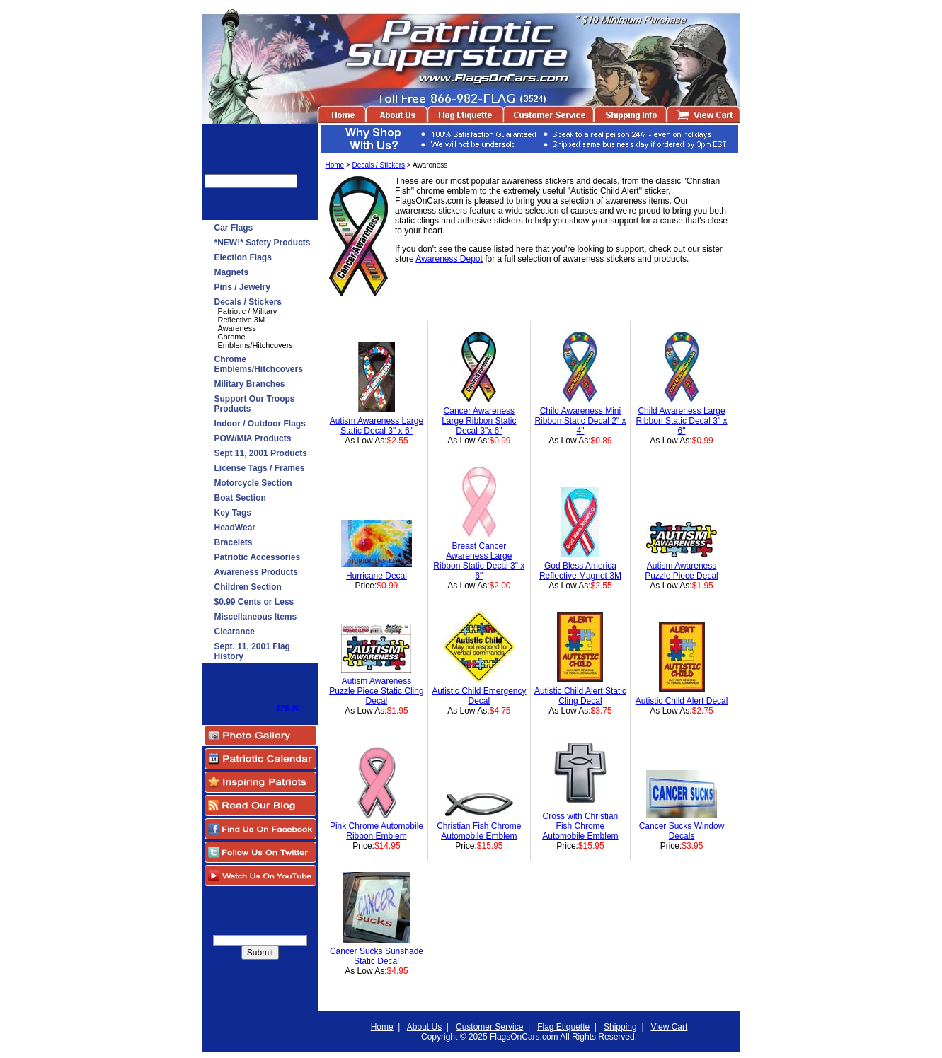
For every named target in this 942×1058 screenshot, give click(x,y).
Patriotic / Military (247, 311)
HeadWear (234, 528)
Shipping (620, 1027)
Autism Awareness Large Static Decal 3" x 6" (377, 426)
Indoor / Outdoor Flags (260, 424)
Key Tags (232, 513)
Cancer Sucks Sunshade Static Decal (376, 956)
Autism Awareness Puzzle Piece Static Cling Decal (376, 691)
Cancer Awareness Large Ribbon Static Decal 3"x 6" (479, 421)
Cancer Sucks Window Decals (682, 831)
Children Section (248, 587)
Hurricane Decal (376, 576)
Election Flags (243, 257)
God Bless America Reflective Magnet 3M (580, 571)
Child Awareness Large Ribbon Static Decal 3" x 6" (682, 421)
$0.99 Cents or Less (254, 602)
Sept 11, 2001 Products (260, 453)
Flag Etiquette (563, 1027)
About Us (424, 1027)
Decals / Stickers (248, 302)
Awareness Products (256, 572)
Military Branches (249, 384)
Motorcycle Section (253, 483)
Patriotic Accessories (257, 557)
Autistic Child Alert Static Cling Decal (580, 696)
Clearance (234, 631)
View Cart (669, 1027)
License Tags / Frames (259, 468)
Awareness (237, 328)
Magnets (231, 272)
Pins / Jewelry (242, 287)
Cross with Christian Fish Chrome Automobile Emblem (580, 826)
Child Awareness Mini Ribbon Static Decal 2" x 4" (580, 421)
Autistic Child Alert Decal (682, 701)
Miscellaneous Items (255, 617)
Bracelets (233, 542)
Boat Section (240, 498)
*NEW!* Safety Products (262, 243)
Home (335, 165)
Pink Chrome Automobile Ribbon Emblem (376, 831)
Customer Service (489, 1027)
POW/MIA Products (253, 438)
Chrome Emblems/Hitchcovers (255, 340)
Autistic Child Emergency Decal (479, 696)
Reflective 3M (241, 319)
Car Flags (233, 228)
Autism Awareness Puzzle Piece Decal (681, 571)
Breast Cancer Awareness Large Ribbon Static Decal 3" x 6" (478, 561)
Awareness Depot (449, 259)
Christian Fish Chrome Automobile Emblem (479, 831)
